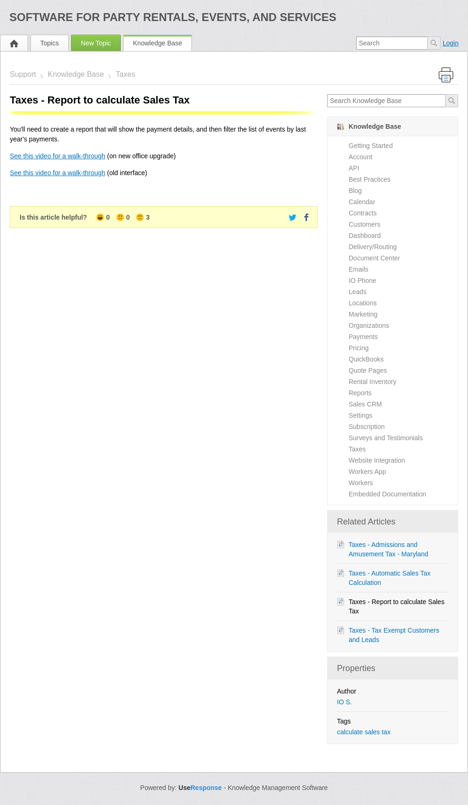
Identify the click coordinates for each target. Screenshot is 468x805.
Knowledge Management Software (277, 787)
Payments (363, 336)
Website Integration (377, 460)
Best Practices (369, 179)
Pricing (359, 348)
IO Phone (362, 280)
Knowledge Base (157, 43)
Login (451, 43)
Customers (364, 224)
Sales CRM (365, 404)
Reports (360, 393)
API (354, 168)
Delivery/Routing (373, 247)
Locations (363, 303)
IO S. (344, 702)
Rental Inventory (372, 381)
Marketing (363, 314)
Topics (49, 43)
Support (23, 74)
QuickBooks (366, 359)
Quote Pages (368, 370)
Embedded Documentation (387, 494)
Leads (357, 291)
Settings (361, 415)
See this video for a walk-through (57, 156)
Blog (355, 190)
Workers (361, 483)
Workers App (367, 471)
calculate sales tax (363, 732)
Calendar (362, 202)
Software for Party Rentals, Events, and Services (172, 17)
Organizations (369, 325)
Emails (358, 269)
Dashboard (365, 235)
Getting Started (371, 145)
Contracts (363, 213)
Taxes (125, 74)
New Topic (96, 43)
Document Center (374, 258)
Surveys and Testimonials (386, 438)
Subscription (367, 426)
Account (361, 157)
